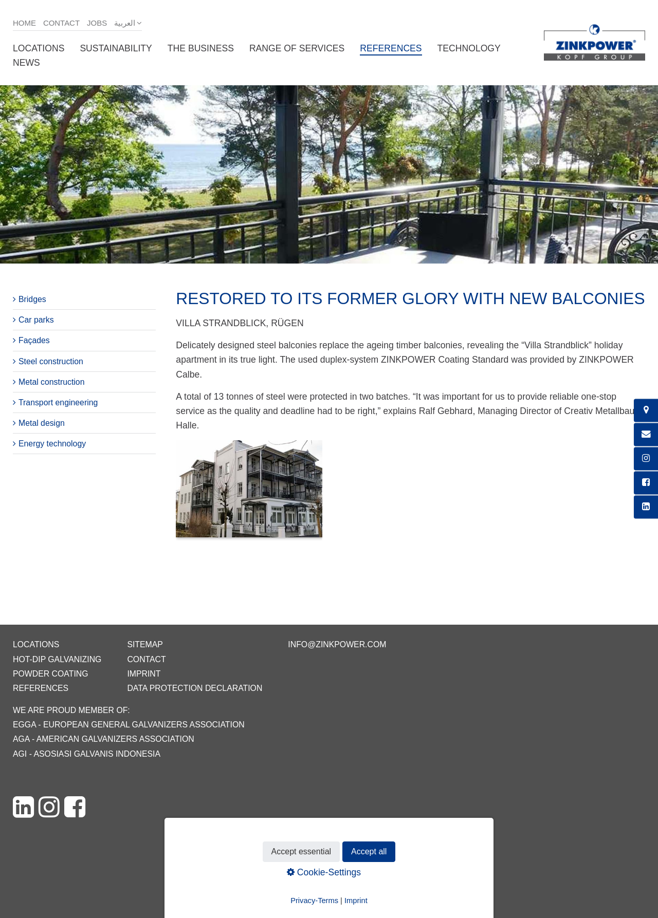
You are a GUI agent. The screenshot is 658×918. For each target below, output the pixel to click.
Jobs (97, 22)
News (26, 63)
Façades (34, 340)
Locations (38, 48)
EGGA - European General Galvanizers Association (129, 724)
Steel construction (51, 361)
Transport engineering (58, 402)
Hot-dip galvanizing (57, 659)
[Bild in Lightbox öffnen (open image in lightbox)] (249, 494)
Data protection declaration (194, 688)
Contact (61, 22)
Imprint (143, 673)
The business (201, 48)
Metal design (42, 423)
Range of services (296, 48)
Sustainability (116, 48)
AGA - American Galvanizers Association (103, 739)
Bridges (32, 299)
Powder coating (50, 673)
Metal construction (51, 382)
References (391, 48)
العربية (124, 22)
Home (24, 22)
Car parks (36, 319)
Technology (469, 48)
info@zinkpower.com (337, 644)
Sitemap (144, 644)
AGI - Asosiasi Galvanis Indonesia (86, 754)
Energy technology (52, 443)
